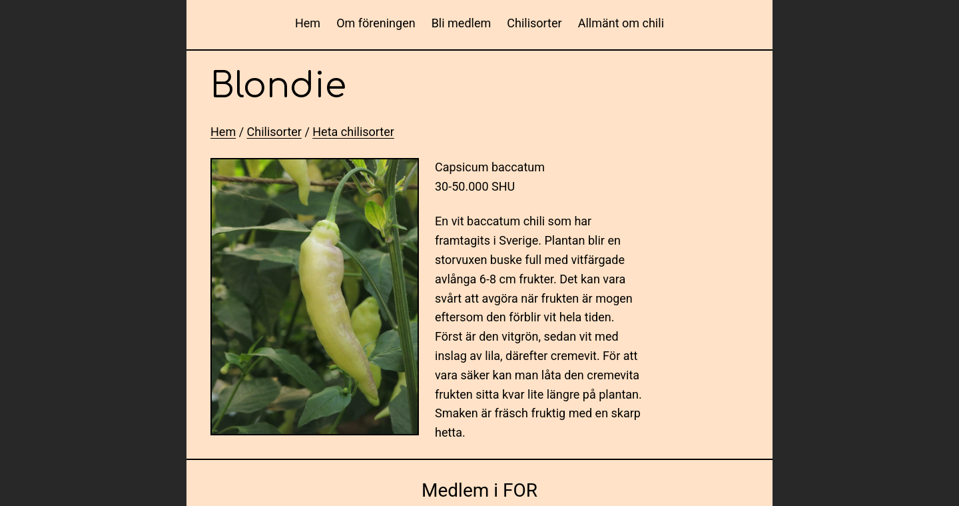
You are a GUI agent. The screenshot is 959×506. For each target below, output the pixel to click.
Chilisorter (274, 132)
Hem (307, 23)
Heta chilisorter (353, 132)
